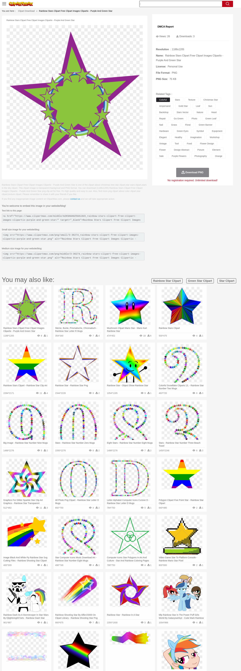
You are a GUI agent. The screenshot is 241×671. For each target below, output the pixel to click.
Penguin (173, 642)
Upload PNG (206, 664)
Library (132, 652)
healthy (178, 137)
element (216, 150)
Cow (80, 642)
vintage (163, 143)
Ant (40, 642)
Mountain (142, 637)
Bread (154, 656)
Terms (163, 664)
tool (177, 143)
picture (200, 150)
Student (42, 652)
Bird (51, 642)
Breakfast (41, 656)
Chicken (72, 642)
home (117, 647)
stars (177, 100)
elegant (163, 137)
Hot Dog (171, 656)
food (189, 143)
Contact (185, 664)
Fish (114, 642)
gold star (183, 106)
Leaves (57, 637)
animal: (32, 642)
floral (188, 125)
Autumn (48, 637)
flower (162, 150)
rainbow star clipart (167, 280)
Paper (148, 652)
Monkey (152, 642)
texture (191, 100)
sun (210, 106)
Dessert (56, 656)
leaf (198, 106)
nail (161, 125)
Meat (87, 656)
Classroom (66, 652)
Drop (171, 637)
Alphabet (164, 652)
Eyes (102, 647)
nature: (32, 637)
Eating (146, 656)
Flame (92, 637)
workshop (215, 137)
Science (140, 652)
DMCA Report (166, 26)
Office (155, 652)
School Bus (105, 652)
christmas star (210, 100)
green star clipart (200, 280)
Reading (77, 652)
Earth (80, 637)
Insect (138, 642)
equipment (217, 131)
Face (155, 647)
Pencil (85, 652)
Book (58, 652)
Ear (96, 647)
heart (214, 112)
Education (94, 652)
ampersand (165, 106)
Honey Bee (129, 642)
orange (218, 156)
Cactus (65, 637)
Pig (166, 642)
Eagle (98, 642)
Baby (47, 647)
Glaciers (100, 637)
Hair (124, 647)
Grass (108, 637)
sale (161, 156)
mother (69, 647)
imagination (195, 137)
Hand (169, 647)
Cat (65, 642)
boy (134, 647)
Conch (73, 637)
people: (32, 647)
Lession (184, 652)
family (61, 647)
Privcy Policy (173, 664)
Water (150, 637)
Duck (92, 642)
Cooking (162, 656)
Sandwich (95, 656)
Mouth (148, 647)
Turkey (188, 642)
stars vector (183, 112)
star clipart (226, 280)
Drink (64, 656)
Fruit (81, 656)
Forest (178, 637)
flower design (207, 143)
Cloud (164, 637)
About (154, 664)
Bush (157, 637)
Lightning (117, 637)
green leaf (210, 118)
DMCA (195, 664)
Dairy (49, 656)
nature (200, 112)
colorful (163, 100)
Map (114, 652)
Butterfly (58, 642)
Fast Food (72, 656)
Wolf (195, 642)
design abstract (181, 150)
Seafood (105, 656)
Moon (125, 637)
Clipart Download (26, 11)
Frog (120, 642)
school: (32, 651)
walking (109, 647)
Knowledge (122, 652)
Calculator (174, 652)
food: (31, 656)
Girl (129, 647)
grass (174, 125)
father (141, 647)
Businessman (79, 647)
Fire (86, 637)
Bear (45, 642)
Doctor (90, 647)
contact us (75, 199)
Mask (40, 647)
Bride (54, 647)
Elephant (107, 642)
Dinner (132, 656)
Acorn (40, 637)
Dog (86, 642)
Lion (145, 642)
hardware (164, 131)
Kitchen (124, 656)
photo (194, 118)
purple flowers (179, 156)
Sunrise (133, 637)
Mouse (160, 642)
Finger (162, 647)
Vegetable (115, 656)
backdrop (164, 112)
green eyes (182, 131)
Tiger (181, 642)
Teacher (50, 652)
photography (200, 156)
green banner (205, 125)
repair (162, 118)
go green (178, 118)
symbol (200, 131)
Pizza (139, 656)
